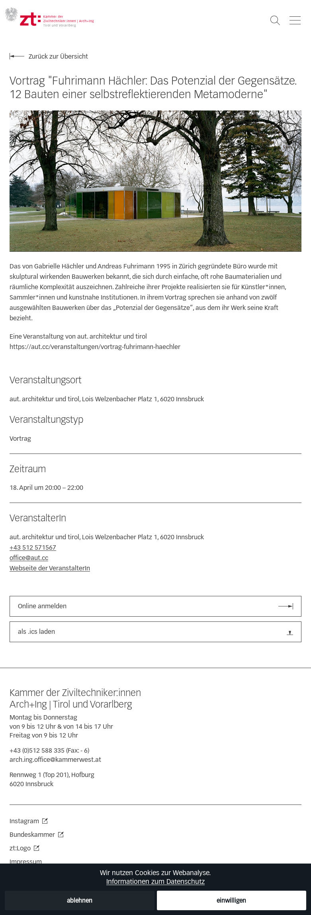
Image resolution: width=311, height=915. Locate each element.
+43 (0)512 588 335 (37, 750)
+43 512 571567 (33, 547)
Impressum (26, 862)
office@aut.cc (29, 558)
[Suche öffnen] (275, 20)
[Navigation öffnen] (295, 20)
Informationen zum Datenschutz (155, 881)
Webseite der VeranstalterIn (50, 568)
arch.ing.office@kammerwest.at (55, 759)
